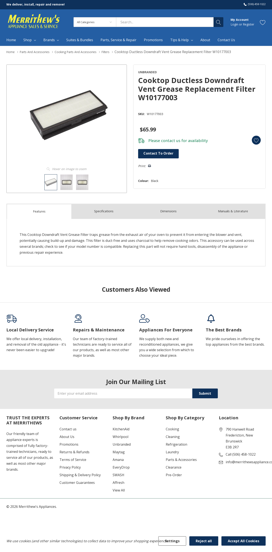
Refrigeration (176, 443)
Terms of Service (73, 458)
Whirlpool (120, 435)
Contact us (68, 428)
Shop (27, 40)
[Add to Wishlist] (253, 139)
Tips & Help (179, 40)
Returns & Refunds (74, 451)
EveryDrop (121, 466)
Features (39, 210)
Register (248, 24)
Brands (49, 40)
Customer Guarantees (77, 481)
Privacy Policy (70, 466)
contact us (165, 139)
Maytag (119, 451)
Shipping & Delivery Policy (80, 474)
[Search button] (218, 22)
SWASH (118, 474)
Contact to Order (155, 153)
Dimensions (168, 210)
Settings (172, 541)
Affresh (118, 481)
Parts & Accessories (181, 458)
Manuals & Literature (233, 210)
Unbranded (122, 443)
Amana (118, 458)
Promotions (69, 443)
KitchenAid (121, 428)
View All (119, 489)
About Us (67, 435)
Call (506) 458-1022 (241, 453)
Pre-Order (174, 474)
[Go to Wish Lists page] (263, 22)
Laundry (172, 451)
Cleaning (173, 435)
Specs (104, 210)
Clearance (173, 466)
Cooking (172, 428)
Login (235, 24)
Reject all (204, 541)
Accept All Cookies (243, 541)
